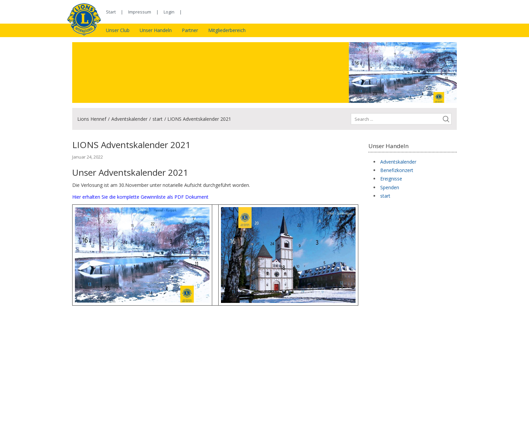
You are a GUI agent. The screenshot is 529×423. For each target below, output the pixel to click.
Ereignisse (391, 178)
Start (111, 12)
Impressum (139, 12)
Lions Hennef (91, 119)
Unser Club (118, 30)
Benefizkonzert (396, 170)
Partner (190, 30)
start (157, 119)
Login (169, 12)
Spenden (389, 187)
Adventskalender (129, 119)
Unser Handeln (156, 30)
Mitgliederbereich (227, 30)
